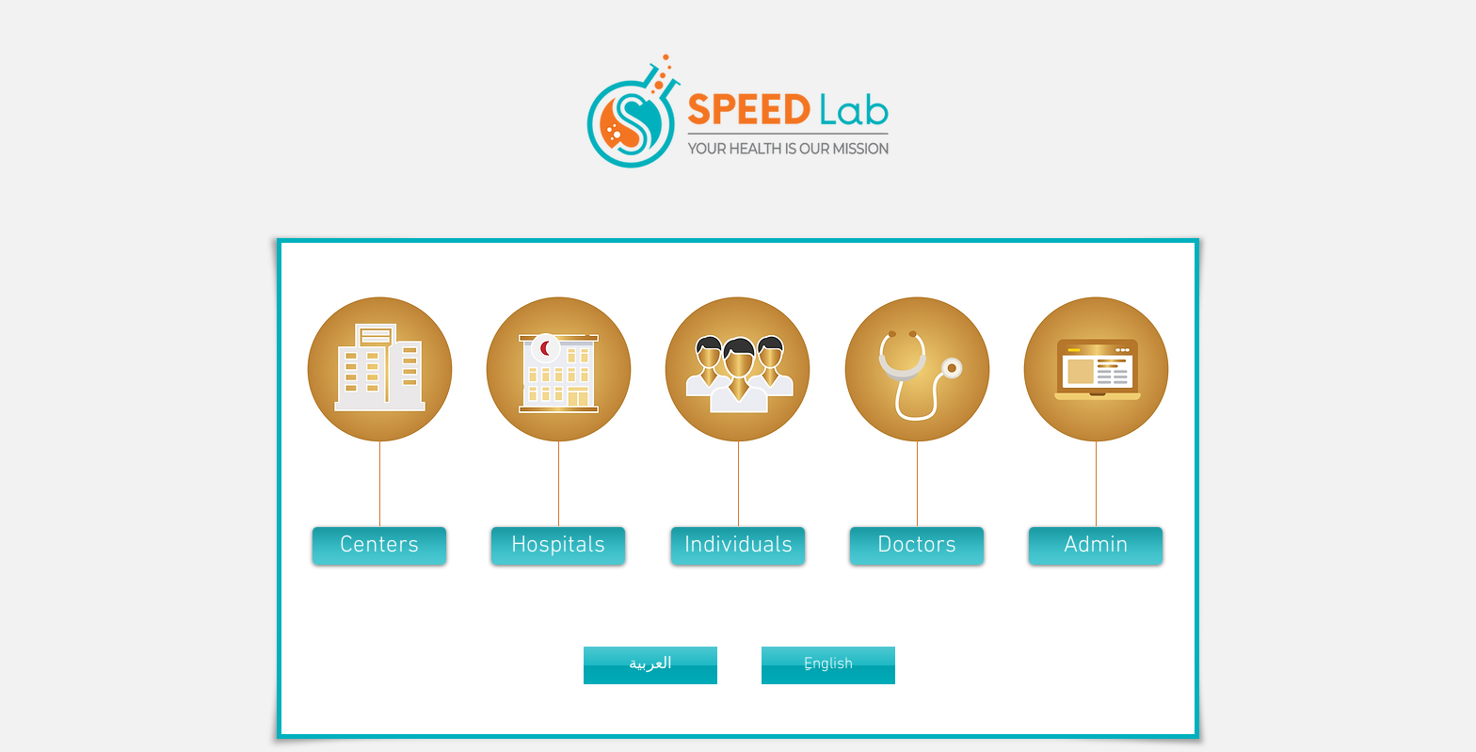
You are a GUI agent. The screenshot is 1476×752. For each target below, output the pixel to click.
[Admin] (1096, 546)
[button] (379, 546)
